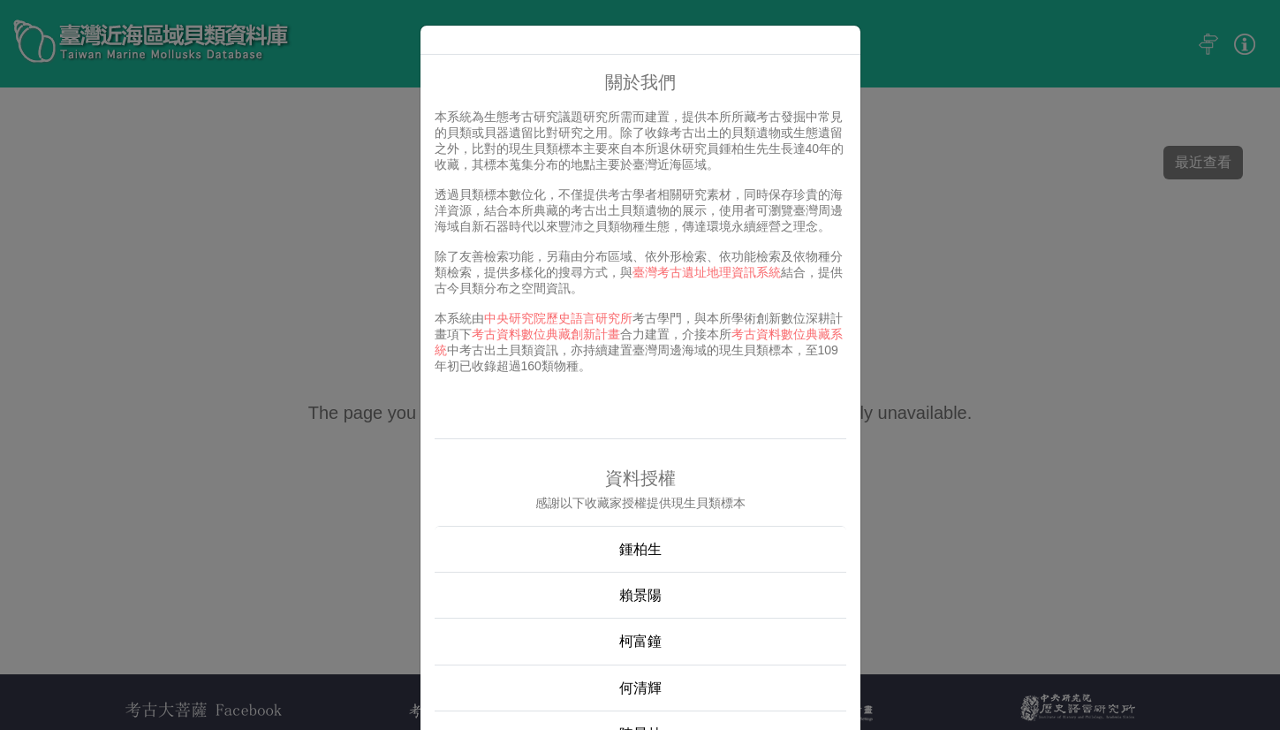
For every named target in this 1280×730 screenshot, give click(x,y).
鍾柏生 (640, 549)
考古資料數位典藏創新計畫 (546, 334)
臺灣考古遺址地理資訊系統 (706, 272)
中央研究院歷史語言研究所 (558, 318)
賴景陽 (640, 595)
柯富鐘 (640, 641)
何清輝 (640, 688)
